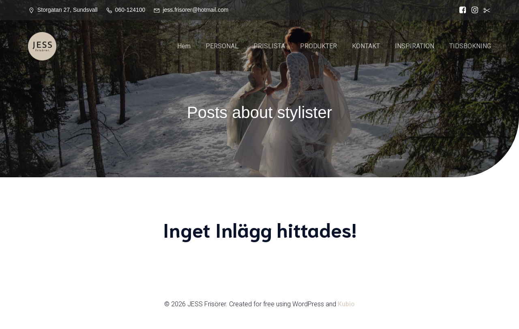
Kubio (346, 305)
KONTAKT (366, 46)
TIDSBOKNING (470, 46)
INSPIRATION (414, 46)
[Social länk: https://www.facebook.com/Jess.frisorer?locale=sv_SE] (461, 10)
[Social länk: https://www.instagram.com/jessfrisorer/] (473, 10)
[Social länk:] (485, 10)
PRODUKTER (318, 46)
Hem (184, 46)
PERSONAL (222, 46)
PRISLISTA (269, 46)
